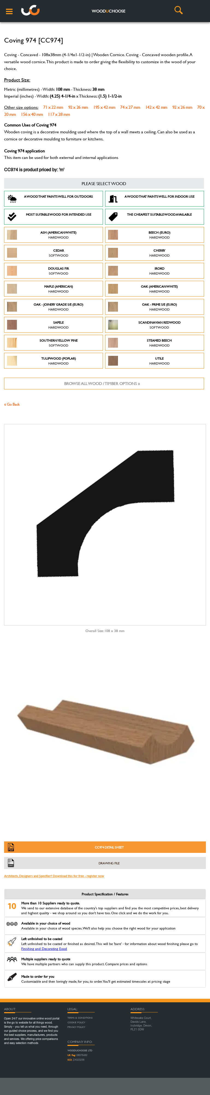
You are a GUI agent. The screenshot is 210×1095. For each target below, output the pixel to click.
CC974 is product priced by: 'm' (34, 170)
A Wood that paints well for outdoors (50, 199)
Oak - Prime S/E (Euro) (142, 307)
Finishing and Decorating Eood (44, 948)
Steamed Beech (140, 343)
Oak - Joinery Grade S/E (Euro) (45, 307)
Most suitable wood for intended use (49, 217)
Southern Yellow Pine (42, 343)
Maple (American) (40, 289)
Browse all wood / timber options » (102, 383)
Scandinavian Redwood (144, 325)
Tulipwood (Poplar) (41, 361)
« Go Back (12, 404)
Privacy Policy (76, 1027)
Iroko (139, 271)
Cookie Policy (76, 1022)
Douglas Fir (38, 271)
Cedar (37, 253)
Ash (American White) (41, 235)
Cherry (139, 253)
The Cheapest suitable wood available (150, 217)
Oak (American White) (143, 289)
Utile (139, 361)
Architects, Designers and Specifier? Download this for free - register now (54, 875)
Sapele (38, 325)
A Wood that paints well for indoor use (151, 199)
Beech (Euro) (139, 235)
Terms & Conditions (80, 1018)
